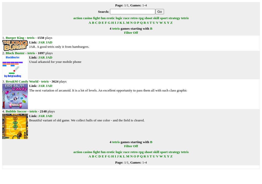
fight (96, 18)
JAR (41, 42)
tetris (185, 18)
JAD (49, 42)
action (77, 18)
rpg (141, 18)
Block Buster (15, 53)
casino (87, 18)
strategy (174, 18)
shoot (148, 18)
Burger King (15, 38)
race (126, 18)
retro (134, 18)
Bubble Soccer (16, 111)
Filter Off (131, 32)
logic (119, 18)
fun (103, 18)
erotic (110, 18)
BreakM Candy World (22, 81)
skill (156, 18)
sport (164, 18)
